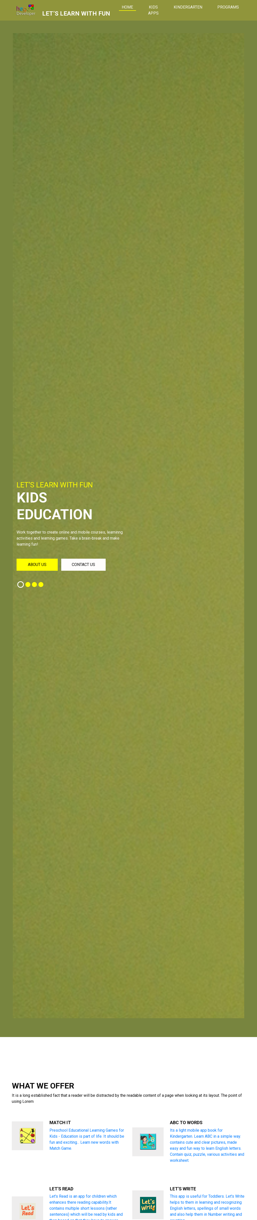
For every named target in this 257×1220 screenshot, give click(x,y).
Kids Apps (153, 10)
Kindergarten (188, 7)
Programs (228, 7)
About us (37, 564)
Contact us (83, 564)
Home (131, 7)
